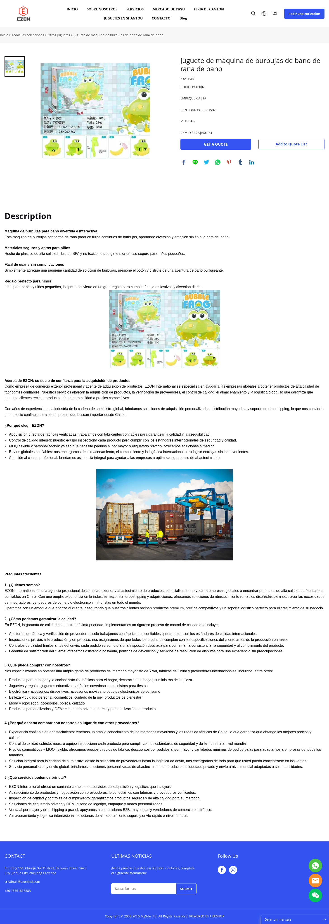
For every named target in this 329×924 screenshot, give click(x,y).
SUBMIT (186, 889)
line (195, 162)
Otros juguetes (59, 35)
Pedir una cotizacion (304, 14)
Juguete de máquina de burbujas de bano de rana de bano (118, 35)
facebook (183, 162)
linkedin (251, 162)
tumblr (240, 162)
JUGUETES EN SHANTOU (123, 18)
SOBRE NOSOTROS (102, 9)
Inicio (4, 35)
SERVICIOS (135, 9)
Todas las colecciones (28, 35)
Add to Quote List (291, 144)
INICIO (72, 9)
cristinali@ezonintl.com (22, 881)
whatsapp (217, 162)
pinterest (229, 162)
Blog (183, 18)
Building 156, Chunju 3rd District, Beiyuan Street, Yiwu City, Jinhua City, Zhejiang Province (46, 870)
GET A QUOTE (216, 144)
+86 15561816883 (18, 890)
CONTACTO (161, 18)
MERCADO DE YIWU (169, 9)
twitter (206, 162)
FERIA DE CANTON (209, 9)
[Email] (143, 888)
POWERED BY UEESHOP (206, 916)
